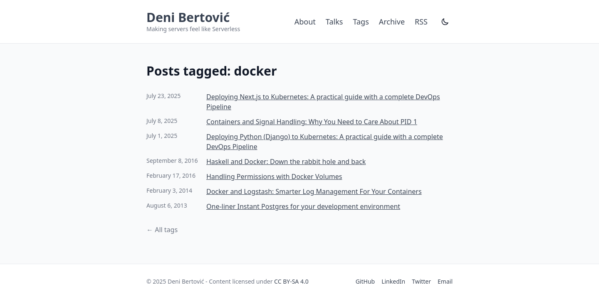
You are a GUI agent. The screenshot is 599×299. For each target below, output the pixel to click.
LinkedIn (393, 281)
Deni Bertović (188, 17)
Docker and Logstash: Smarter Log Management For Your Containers (314, 191)
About (305, 22)
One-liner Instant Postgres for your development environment (303, 206)
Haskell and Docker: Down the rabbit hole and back (286, 161)
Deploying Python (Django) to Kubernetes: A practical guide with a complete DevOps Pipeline (324, 141)
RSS (421, 22)
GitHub (365, 281)
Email (445, 281)
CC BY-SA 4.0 (291, 281)
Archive (392, 22)
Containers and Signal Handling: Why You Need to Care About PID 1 (311, 121)
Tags (361, 22)
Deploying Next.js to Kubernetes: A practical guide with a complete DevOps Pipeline (323, 101)
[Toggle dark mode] (445, 21)
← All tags (162, 229)
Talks (334, 22)
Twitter (421, 281)
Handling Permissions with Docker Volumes (274, 176)
